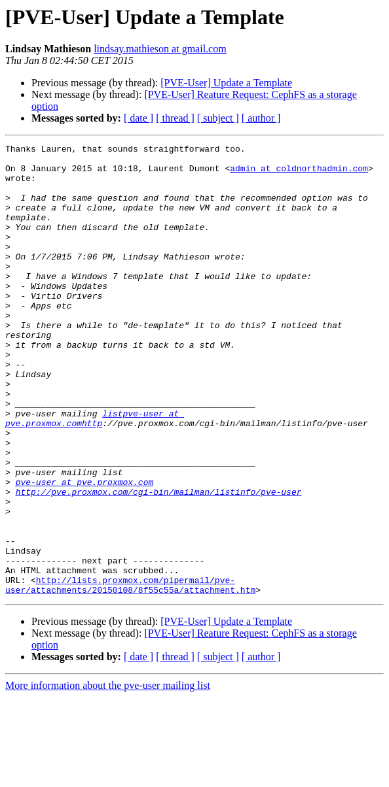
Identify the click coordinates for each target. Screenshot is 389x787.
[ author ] (261, 118)
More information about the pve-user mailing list (107, 775)
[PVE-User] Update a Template (226, 82)
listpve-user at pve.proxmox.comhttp (94, 474)
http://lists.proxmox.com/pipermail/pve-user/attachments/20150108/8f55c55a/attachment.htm (130, 674)
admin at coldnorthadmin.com (299, 174)
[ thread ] (175, 118)
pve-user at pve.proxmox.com (85, 550)
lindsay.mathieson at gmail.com (160, 48)
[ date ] (138, 118)
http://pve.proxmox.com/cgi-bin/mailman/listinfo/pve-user (159, 562)
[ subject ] (218, 118)
